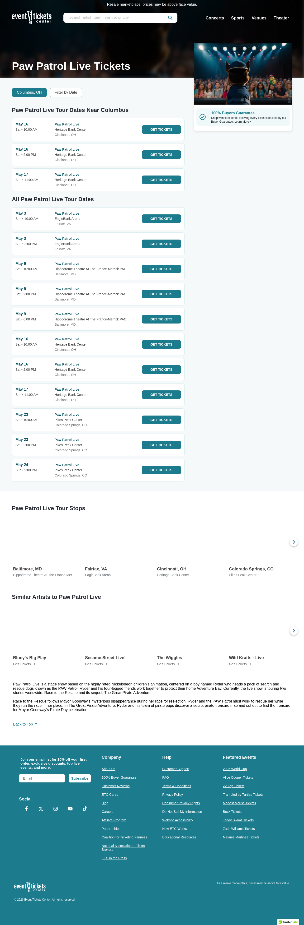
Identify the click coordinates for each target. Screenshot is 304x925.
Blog (105, 803)
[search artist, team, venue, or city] (120, 18)
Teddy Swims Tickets (238, 820)
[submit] (170, 18)
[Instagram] (55, 809)
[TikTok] (84, 809)
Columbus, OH (29, 92)
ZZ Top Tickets (233, 786)
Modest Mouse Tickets (239, 803)
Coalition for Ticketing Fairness (124, 837)
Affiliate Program (114, 820)
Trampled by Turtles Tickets (243, 794)
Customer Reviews (115, 786)
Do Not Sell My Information (182, 812)
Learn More (243, 121)
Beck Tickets (232, 812)
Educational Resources (179, 837)
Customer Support (175, 769)
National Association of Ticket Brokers (123, 847)
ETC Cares (110, 794)
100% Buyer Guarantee (119, 777)
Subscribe (79, 778)
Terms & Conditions (176, 786)
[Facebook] (26, 809)
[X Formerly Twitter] (41, 809)
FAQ (165, 777)
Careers (108, 812)
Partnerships (111, 829)
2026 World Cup (235, 769)
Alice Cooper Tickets (238, 777)
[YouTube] (70, 809)
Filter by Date (66, 92)
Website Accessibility (177, 820)
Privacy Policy (172, 794)
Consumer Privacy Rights (181, 803)
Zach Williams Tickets (239, 829)
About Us (108, 769)
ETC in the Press (114, 858)
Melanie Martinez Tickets (241, 837)
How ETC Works (174, 829)
